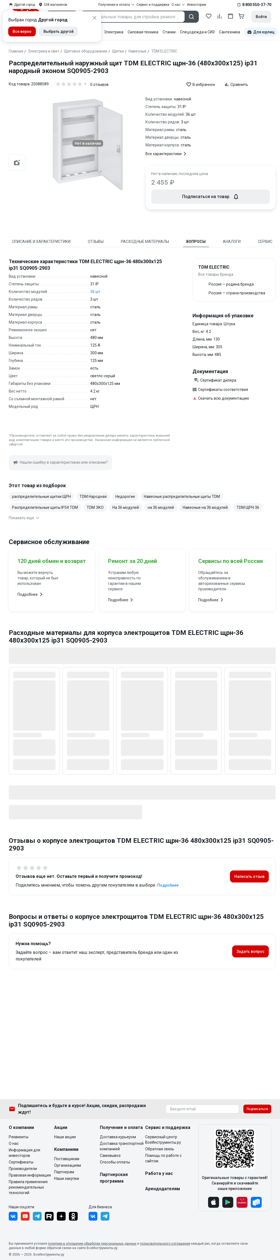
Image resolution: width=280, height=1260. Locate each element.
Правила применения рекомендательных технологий (28, 1187)
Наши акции (65, 1137)
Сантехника (229, 32)
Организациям (67, 1165)
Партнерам (64, 1172)
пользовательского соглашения (165, 1244)
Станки (169, 32)
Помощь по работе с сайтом (163, 1158)
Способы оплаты (115, 1162)
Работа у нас (159, 1173)
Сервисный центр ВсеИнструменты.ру (163, 1140)
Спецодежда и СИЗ (197, 32)
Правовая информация (30, 1175)
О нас (14, 1143)
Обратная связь (159, 1149)
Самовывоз (110, 1155)
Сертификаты (21, 1162)
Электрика (113, 32)
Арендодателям (162, 1188)
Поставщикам (66, 1159)
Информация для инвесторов (24, 1153)
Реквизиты (18, 1137)
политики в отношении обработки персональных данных (92, 1244)
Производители (23, 1168)
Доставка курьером (118, 1137)
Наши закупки (66, 1178)
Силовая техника (143, 32)
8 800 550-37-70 (256, 4)
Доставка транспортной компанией (122, 1146)
